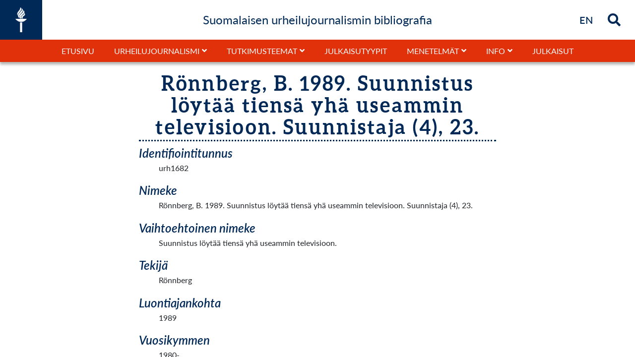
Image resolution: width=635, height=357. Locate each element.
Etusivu (78, 51)
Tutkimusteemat (262, 51)
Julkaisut (552, 51)
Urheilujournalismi (156, 51)
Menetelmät (433, 51)
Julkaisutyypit (355, 51)
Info (495, 51)
